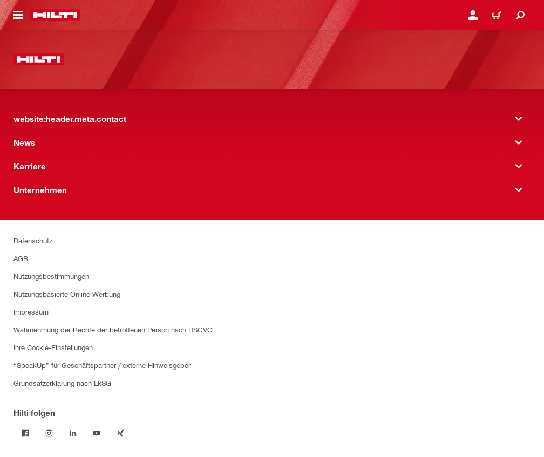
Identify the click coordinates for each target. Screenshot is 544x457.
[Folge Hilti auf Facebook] (25, 433)
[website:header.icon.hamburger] (18, 15)
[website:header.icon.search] (520, 15)
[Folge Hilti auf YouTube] (96, 433)
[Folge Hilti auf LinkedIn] (73, 433)
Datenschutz (32, 240)
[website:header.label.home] (55, 15)
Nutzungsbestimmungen (51, 276)
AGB (20, 258)
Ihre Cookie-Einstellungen (53, 347)
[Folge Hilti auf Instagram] (49, 433)
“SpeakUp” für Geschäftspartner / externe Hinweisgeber (102, 365)
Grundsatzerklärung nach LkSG (62, 383)
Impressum (31, 312)
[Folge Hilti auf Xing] (120, 433)
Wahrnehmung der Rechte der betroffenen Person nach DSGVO (113, 329)
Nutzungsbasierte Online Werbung (66, 294)
